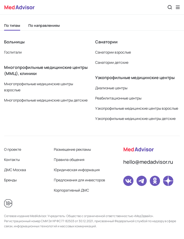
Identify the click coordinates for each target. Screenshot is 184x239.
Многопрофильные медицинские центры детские (46, 100)
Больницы (14, 42)
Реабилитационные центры (118, 98)
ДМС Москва (15, 169)
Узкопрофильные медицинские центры (135, 77)
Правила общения (69, 159)
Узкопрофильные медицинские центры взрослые (136, 108)
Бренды (10, 180)
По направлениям (44, 25)
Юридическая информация (77, 169)
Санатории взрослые (113, 52)
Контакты (12, 159)
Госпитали (13, 52)
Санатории (106, 42)
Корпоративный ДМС (71, 190)
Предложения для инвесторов (79, 180)
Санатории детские (111, 62)
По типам (12, 25)
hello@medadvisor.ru (148, 161)
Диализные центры (111, 87)
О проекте (12, 149)
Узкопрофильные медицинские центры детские (135, 118)
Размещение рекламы (72, 149)
